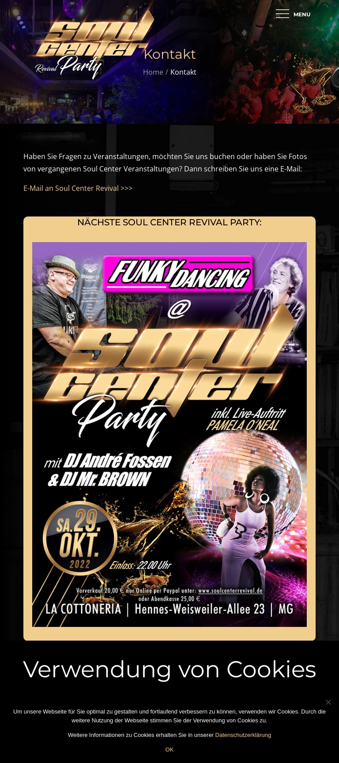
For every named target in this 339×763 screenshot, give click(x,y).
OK (170, 749)
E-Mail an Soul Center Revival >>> (77, 188)
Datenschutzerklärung (243, 735)
